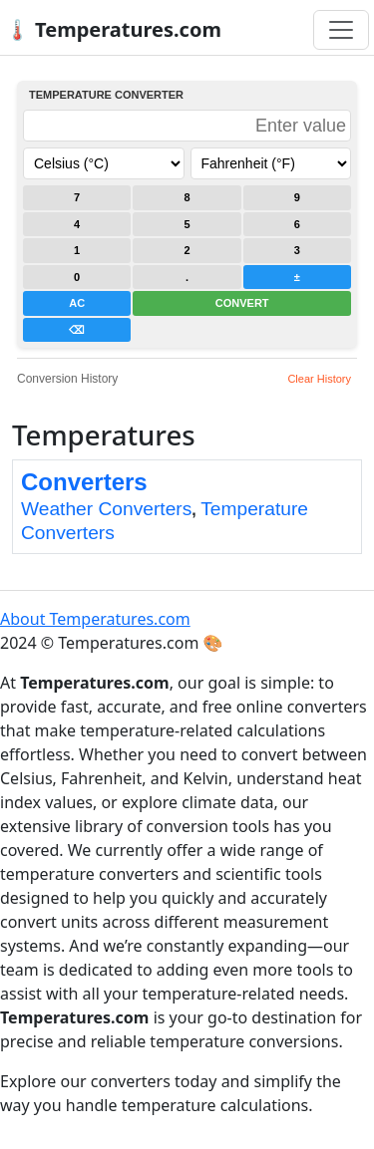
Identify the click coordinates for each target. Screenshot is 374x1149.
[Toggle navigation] (341, 30)
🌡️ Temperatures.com (113, 29)
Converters (84, 481)
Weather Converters (106, 508)
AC (77, 303)
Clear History (319, 379)
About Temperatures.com (95, 619)
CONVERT (242, 303)
